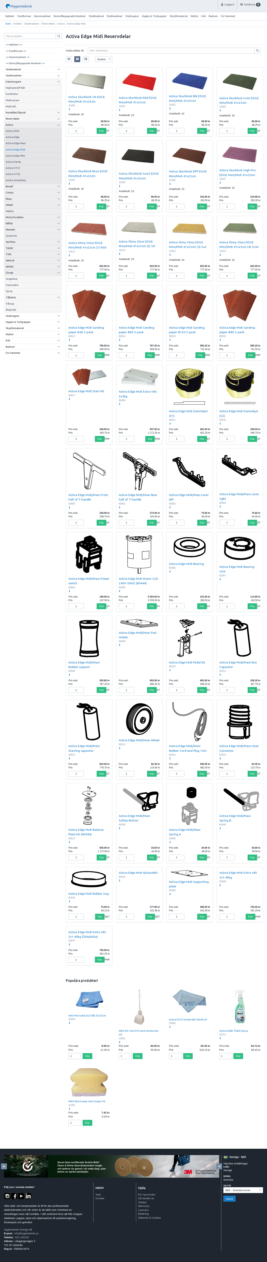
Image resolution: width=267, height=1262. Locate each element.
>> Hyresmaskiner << (17, 57)
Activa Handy (13, 161)
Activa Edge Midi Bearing (186, 563)
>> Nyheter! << (14, 44)
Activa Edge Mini (15, 155)
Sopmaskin (12, 285)
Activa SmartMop (16, 180)
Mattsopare (12, 100)
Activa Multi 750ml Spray (233, 1030)
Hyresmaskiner (42, 16)
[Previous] (4, 1166)
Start (8, 23)
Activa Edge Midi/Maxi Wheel (139, 740)
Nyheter (9, 16)
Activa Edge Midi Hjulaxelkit (138, 872)
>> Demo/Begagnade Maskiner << (25, 63)
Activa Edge (13, 137)
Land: (226, 1167)
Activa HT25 (13, 168)
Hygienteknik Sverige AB (18, 1229)
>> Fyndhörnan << (16, 50)
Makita (10, 211)
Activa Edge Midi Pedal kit (187, 662)
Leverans (143, 1210)
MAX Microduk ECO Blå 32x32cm (87, 1015)
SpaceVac (11, 235)
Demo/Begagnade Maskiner (70, 16)
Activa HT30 (13, 174)
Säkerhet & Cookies (149, 1217)
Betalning (143, 1213)
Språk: (227, 1176)
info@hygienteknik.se (26, 1233)
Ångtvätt (11, 309)
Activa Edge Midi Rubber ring (88, 893)
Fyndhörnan (24, 16)
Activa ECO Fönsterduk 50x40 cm (188, 1019)
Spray (9, 291)
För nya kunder (146, 1194)
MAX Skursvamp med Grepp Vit (86, 1101)
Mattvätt (11, 106)
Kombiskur (12, 93)
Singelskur (12, 278)
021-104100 (22, 1237)
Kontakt (99, 1198)
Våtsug (10, 303)
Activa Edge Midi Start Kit (86, 391)
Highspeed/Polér (15, 87)
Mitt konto (143, 1206)
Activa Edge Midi (15, 149)
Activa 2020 (12, 130)
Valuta (227, 1186)
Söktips (142, 1202)
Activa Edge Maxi (16, 143)
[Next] (219, 1166)
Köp (101, 130)
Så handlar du (146, 1198)
